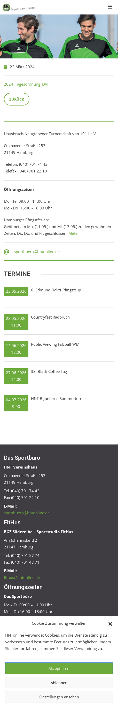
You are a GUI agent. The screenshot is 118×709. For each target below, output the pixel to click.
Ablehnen (59, 682)
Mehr (73, 233)
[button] (110, 623)
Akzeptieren (59, 668)
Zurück (16, 99)
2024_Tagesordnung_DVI (26, 84)
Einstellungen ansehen (59, 696)
